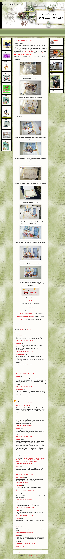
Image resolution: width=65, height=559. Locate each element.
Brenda (18, 518)
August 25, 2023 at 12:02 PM (25, 482)
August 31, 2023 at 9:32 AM (24, 532)
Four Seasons (20, 459)
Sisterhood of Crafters (22, 457)
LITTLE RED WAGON (29, 51)
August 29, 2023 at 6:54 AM (25, 515)
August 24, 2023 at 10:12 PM (25, 425)
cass (17, 535)
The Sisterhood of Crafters (25, 313)
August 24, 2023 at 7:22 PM (24, 403)
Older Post (43, 552)
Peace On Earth (29, 459)
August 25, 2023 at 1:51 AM (24, 463)
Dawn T (18, 399)
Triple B (35, 461)
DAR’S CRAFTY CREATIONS (24, 454)
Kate (17, 502)
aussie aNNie (19, 389)
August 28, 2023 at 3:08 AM (25, 507)
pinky (17, 493)
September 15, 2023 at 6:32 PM (25, 543)
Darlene (18, 439)
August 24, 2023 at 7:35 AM (24, 386)
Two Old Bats (28, 461)
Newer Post (17, 552)
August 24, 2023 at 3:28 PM (24, 396)
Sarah (17, 510)
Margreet (18, 343)
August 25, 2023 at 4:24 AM (25, 474)
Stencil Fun (37, 459)
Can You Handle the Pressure (31, 458)
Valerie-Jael (19, 335)
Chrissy (56, 40)
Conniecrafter (20, 477)
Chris (17, 466)
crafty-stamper (20, 354)
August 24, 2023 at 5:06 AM (25, 373)
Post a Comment (20, 546)
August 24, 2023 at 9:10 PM (24, 414)
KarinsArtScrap (20, 367)
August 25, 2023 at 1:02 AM (24, 436)
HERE (30, 300)
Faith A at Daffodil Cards (23, 405)
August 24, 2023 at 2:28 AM (25, 340)
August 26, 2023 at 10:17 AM (25, 490)
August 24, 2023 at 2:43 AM (24, 351)
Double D (42, 458)
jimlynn (18, 428)
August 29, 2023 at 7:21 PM (24, 524)
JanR (17, 527)
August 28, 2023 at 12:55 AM (25, 499)
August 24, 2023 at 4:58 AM (24, 364)
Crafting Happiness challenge (25, 316)
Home (31, 552)
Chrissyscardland (10, 4)
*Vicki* (18, 376)
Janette (18, 417)
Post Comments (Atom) (34, 555)
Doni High (19, 485)
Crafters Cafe (23, 319)
